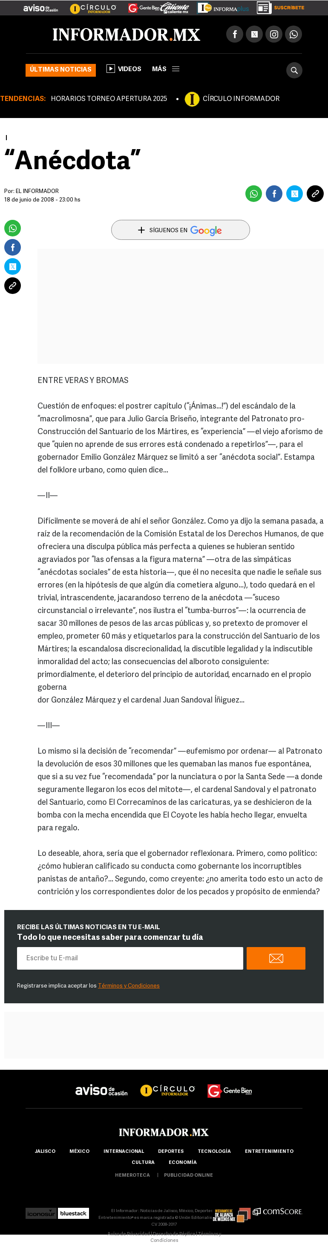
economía (183, 1162)
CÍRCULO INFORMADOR (241, 99)
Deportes (171, 1151)
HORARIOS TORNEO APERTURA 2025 (109, 99)
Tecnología (214, 1151)
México (79, 1151)
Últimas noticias (61, 70)
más (165, 69)
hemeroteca (132, 1175)
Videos (123, 68)
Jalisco (45, 1151)
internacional (124, 1151)
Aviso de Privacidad (128, 1234)
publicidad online (188, 1175)
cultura (143, 1162)
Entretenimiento (269, 1151)
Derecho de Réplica (174, 1234)
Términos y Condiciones (129, 986)
